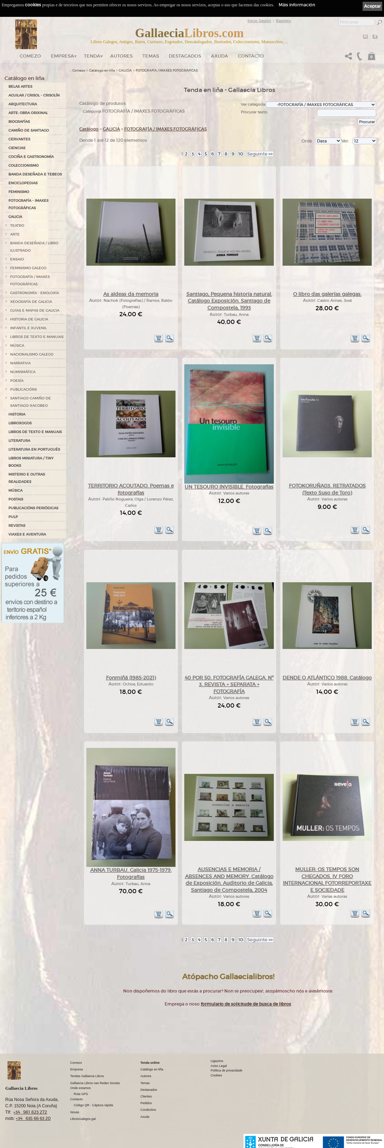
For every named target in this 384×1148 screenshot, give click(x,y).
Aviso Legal (219, 1066)
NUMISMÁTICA (22, 372)
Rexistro (283, 20)
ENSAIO (17, 259)
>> (260, 154)
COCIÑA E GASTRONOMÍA (31, 156)
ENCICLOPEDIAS (23, 183)
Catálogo (89, 129)
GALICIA (15, 216)
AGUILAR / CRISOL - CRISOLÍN (34, 95)
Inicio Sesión (259, 20)
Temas (151, 56)
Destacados (148, 1089)
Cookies (216, 1075)
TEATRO (17, 225)
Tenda (92, 56)
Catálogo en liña (102, 70)
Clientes (146, 1096)
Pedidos (146, 1103)
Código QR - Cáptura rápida (93, 1105)
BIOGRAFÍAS (19, 121)
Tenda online (150, 1062)
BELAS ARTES (20, 86)
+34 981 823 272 (30, 1112)
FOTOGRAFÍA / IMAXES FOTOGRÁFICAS (30, 280)
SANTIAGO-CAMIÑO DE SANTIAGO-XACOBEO (30, 402)
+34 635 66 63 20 (33, 1118)
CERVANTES (19, 139)
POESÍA (17, 380)
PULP (13, 517)
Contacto (251, 56)
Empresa (62, 56)
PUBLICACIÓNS (23, 389)
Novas (74, 1112)
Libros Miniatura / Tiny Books (30, 462)
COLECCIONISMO (23, 165)
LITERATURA (19, 440)
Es (375, 36)
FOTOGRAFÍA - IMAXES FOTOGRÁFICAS (28, 204)
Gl (365, 36)
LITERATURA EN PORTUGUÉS (34, 449)
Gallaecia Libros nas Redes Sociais (95, 1083)
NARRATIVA (20, 363)
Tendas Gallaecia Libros (87, 1076)
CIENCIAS (16, 148)
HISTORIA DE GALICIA (29, 319)
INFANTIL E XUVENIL (28, 328)
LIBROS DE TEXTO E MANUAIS (37, 336)
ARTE (15, 234)
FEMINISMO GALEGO (28, 268)
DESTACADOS (185, 56)
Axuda (219, 56)
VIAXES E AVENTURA (27, 534)
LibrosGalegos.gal (83, 1119)
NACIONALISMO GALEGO (31, 354)
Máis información (297, 4)
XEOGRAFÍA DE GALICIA (31, 301)
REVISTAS (16, 525)
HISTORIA (16, 414)
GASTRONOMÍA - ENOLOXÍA (34, 293)
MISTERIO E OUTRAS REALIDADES (26, 478)
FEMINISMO (18, 192)
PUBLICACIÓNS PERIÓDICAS (33, 508)
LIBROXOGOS (20, 423)
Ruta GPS (81, 1094)
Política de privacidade (227, 1070)
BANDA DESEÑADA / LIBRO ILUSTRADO (34, 247)
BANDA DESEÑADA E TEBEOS (35, 174)
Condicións (148, 1109)
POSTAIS (15, 499)
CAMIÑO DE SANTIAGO (28, 130)
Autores (121, 56)
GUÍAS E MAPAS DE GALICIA (34, 310)
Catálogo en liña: (25, 78)
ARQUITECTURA (22, 104)
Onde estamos (80, 1088)
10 (240, 154)
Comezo (30, 56)
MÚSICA (17, 345)
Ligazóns (217, 1061)
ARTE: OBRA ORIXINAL (28, 113)
